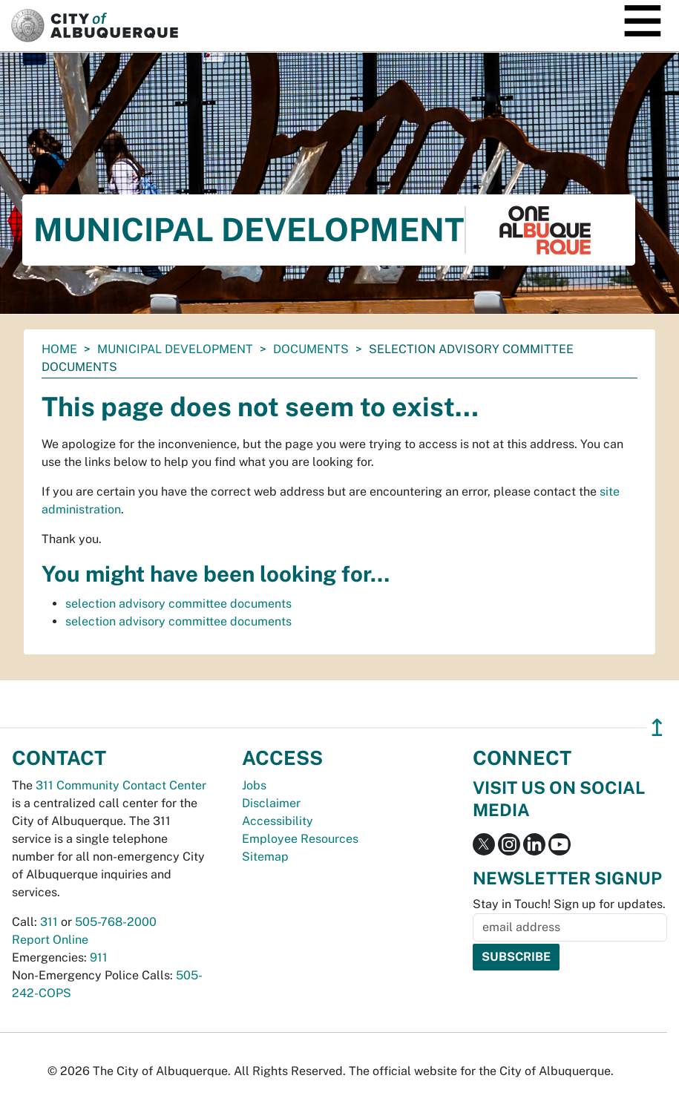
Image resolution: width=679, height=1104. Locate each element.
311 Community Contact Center (121, 785)
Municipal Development (175, 349)
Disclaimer (271, 803)
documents (311, 349)
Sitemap (265, 857)
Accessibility (277, 821)
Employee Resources (300, 839)
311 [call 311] (49, 922)
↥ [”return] (657, 727)
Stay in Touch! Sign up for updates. (569, 904)
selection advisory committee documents (178, 604)
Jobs (254, 785)
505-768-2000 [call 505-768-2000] (116, 922)
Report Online (50, 940)
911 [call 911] (99, 957)
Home (59, 349)
